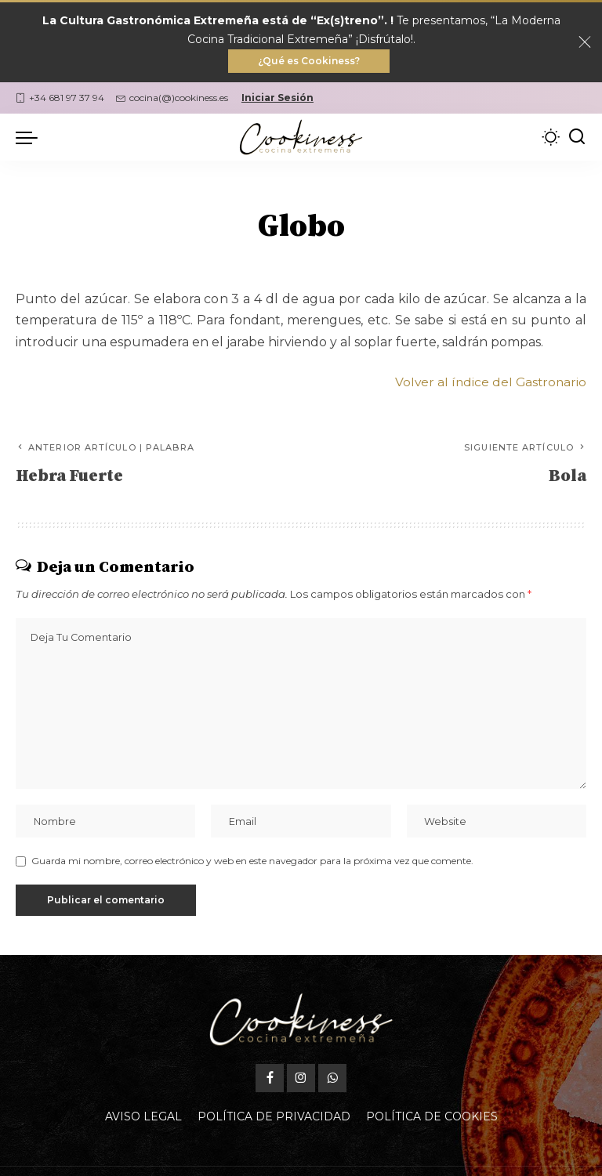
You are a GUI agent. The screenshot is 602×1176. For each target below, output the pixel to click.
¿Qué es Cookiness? (309, 61)
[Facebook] (270, 1083)
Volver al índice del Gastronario (488, 382)
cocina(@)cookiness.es (172, 99)
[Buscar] (577, 138)
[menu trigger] (30, 138)
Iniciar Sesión (277, 99)
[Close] (585, 43)
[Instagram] (301, 1083)
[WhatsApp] (332, 1083)
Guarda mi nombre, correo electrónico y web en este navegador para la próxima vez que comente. (252, 866)
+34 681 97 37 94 (60, 99)
